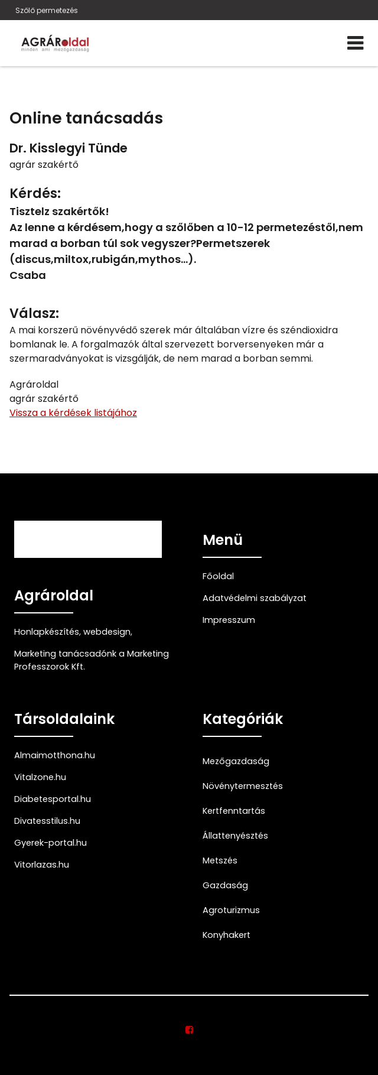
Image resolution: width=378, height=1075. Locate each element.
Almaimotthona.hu (54, 755)
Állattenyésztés (235, 836)
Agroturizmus (231, 910)
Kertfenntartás (234, 811)
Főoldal (218, 576)
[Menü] (355, 43)
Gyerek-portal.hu (50, 843)
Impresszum (229, 620)
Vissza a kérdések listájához (73, 413)
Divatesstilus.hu (47, 821)
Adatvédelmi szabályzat (255, 598)
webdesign (107, 632)
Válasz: (34, 313)
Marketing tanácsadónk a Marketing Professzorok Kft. (91, 660)
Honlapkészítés (46, 632)
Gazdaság (225, 885)
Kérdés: (35, 193)
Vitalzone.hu (40, 777)
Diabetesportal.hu (52, 799)
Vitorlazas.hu (41, 865)
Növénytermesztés (243, 786)
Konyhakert (226, 935)
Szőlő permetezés (46, 10)
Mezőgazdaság (236, 761)
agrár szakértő (44, 164)
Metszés (220, 860)
